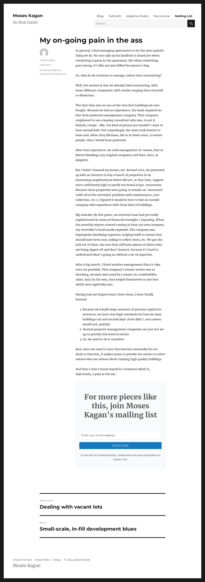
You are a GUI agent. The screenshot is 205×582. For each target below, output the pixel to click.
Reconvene (162, 16)
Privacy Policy (42, 559)
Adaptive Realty (137, 16)
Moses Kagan (28, 15)
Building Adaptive (50, 70)
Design (57, 559)
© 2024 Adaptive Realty (77, 559)
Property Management (53, 73)
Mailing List (183, 16)
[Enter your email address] (120, 435)
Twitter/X (114, 16)
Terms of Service (22, 559)
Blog (100, 16)
